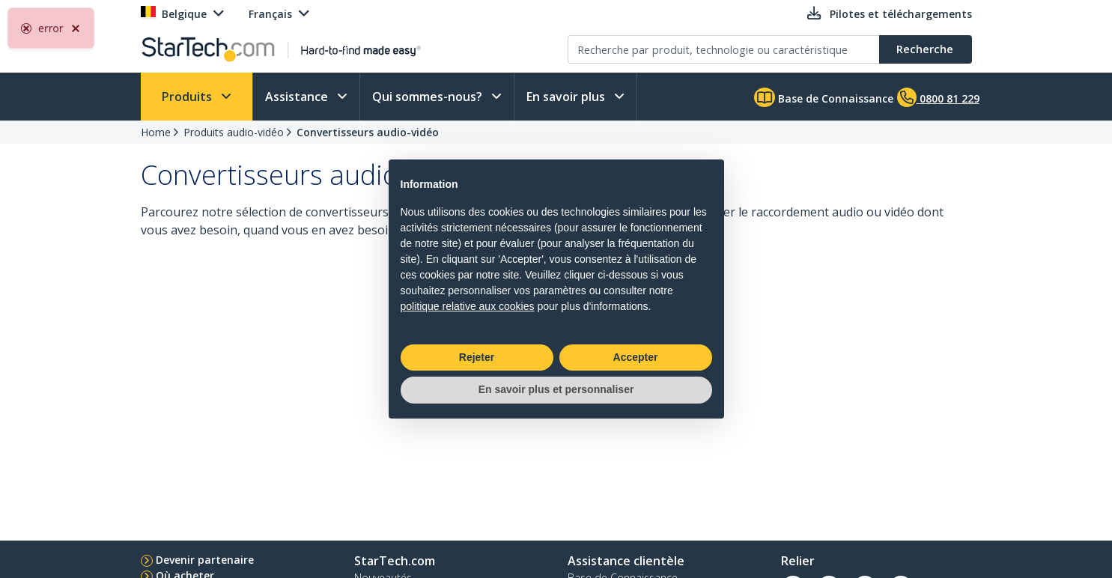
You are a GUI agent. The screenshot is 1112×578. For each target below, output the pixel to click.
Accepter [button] (635, 357)
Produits (188, 96)
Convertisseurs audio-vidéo (368, 132)
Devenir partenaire (205, 560)
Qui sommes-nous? (428, 96)
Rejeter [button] (476, 357)
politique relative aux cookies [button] (468, 306)
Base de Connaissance (823, 97)
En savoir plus (567, 96)
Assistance (298, 96)
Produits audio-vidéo (233, 132)
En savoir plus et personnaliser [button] (556, 389)
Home (156, 132)
